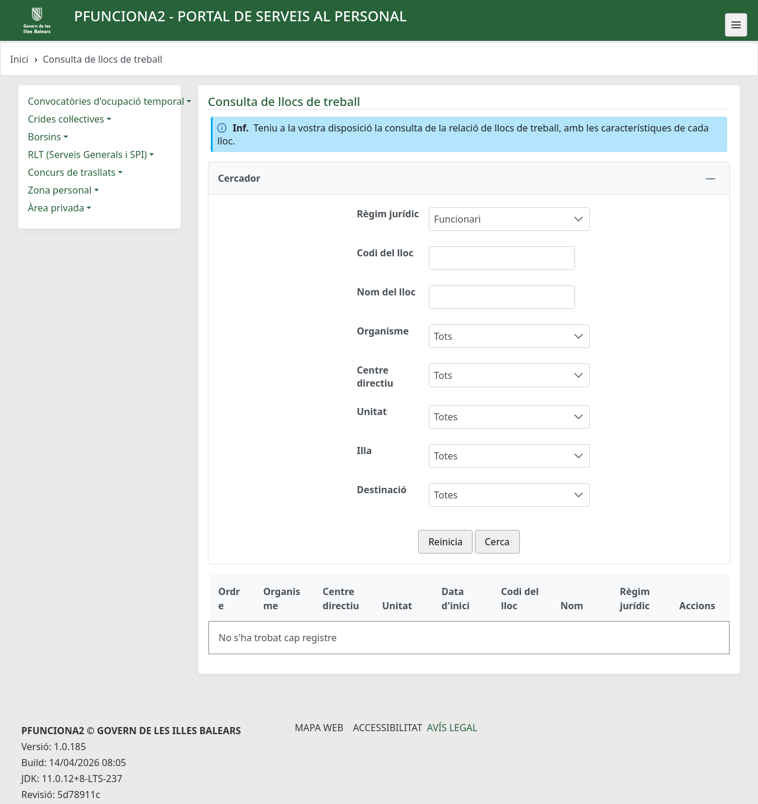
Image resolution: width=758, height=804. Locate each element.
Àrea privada (56, 207)
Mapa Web (319, 727)
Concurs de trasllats (71, 172)
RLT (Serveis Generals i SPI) (87, 154)
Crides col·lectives (66, 119)
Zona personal (60, 190)
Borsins (44, 136)
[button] (469, 178)
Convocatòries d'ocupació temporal (106, 101)
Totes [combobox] (446, 416)
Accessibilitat (387, 727)
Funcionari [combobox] (457, 219)
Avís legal (452, 727)
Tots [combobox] (443, 336)
